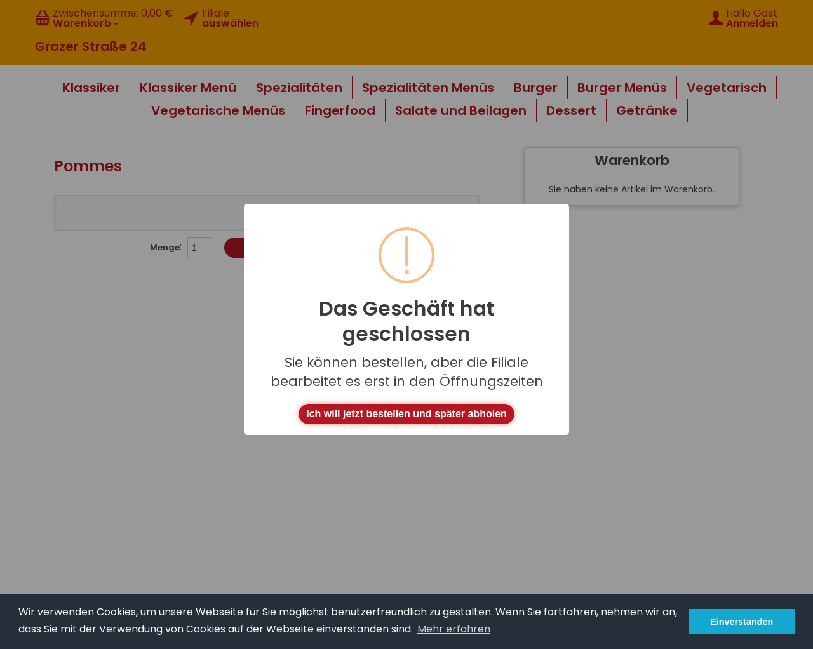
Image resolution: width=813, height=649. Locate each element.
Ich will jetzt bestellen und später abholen (406, 413)
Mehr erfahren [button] (453, 629)
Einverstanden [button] (741, 622)
